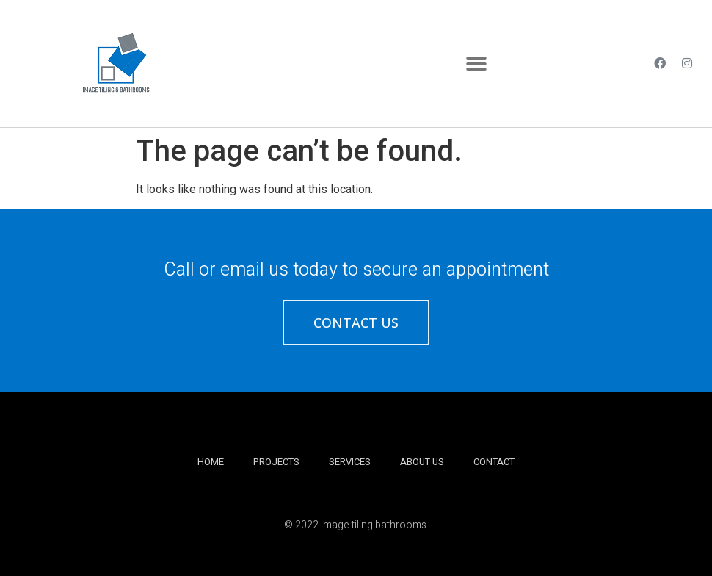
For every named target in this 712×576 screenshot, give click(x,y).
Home (210, 462)
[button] (476, 63)
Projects (276, 462)
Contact (494, 462)
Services (350, 462)
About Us (422, 462)
